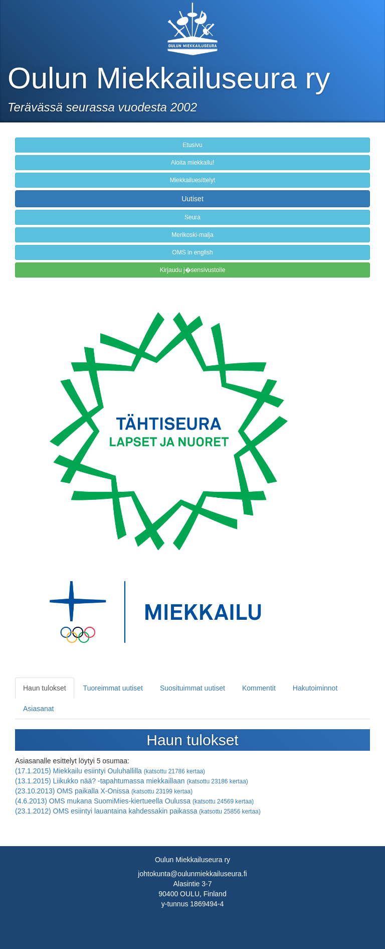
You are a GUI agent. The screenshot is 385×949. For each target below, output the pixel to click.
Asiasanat (38, 709)
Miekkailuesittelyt (193, 180)
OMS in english (192, 252)
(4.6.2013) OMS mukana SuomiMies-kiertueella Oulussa (134, 801)
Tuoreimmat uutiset (113, 688)
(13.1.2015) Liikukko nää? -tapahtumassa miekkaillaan (131, 781)
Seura (192, 217)
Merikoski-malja (192, 234)
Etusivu (192, 145)
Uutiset (192, 199)
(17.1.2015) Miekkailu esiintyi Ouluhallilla (110, 771)
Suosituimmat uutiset (192, 688)
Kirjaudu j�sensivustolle (193, 270)
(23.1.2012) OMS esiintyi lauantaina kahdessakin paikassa (138, 811)
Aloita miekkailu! (193, 162)
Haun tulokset (44, 688)
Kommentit (259, 688)
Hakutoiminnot (315, 688)
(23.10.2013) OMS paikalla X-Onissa (103, 791)
